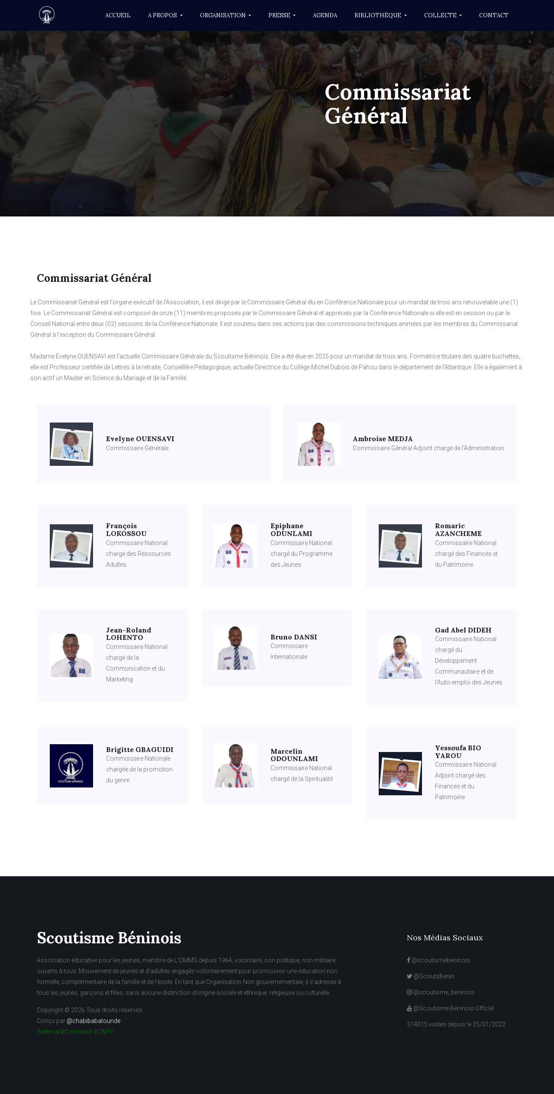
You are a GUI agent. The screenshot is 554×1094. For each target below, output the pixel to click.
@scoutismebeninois (438, 960)
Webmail (49, 1031)
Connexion (79, 1031)
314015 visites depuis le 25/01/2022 (456, 1024)
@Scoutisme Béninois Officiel (450, 1008)
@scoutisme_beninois (440, 992)
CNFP (105, 1031)
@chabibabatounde (93, 1020)
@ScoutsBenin (430, 976)
